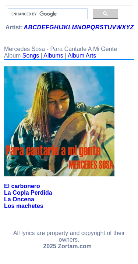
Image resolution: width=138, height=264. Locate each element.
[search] (46, 14)
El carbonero (22, 186)
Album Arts (82, 55)
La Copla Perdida (28, 193)
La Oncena (19, 199)
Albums (53, 55)
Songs (30, 55)
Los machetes (23, 206)
